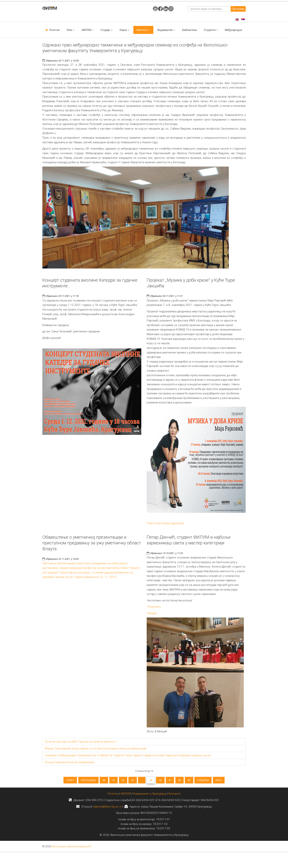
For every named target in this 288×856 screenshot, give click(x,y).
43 (130, 780)
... (141, 780)
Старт (57, 780)
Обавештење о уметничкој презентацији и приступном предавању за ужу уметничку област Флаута (91, 543)
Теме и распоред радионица (165, 523)
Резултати (154, 606)
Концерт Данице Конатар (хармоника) (69, 762)
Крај (232, 780)
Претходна (78, 780)
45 (151, 780)
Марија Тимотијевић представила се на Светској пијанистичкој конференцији (95, 748)
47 (174, 780)
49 (197, 780)
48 (186, 780)
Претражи (238, 8)
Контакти (174, 796)
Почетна (54, 29)
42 (118, 780)
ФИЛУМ (126, 796)
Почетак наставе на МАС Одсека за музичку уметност (81, 741)
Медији (152, 613)
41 (107, 780)
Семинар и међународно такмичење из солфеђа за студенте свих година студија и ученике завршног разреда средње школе (128, 755)
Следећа (214, 780)
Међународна (233, 29)
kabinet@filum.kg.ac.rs (107, 809)
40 (95, 780)
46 (163, 780)
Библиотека (189, 29)
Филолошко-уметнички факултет (72, 849)
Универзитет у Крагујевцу (149, 796)
